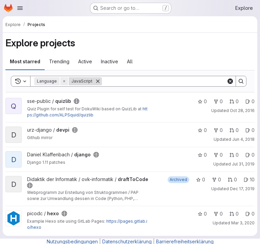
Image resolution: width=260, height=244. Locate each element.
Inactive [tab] (109, 61)
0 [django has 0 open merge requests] (234, 155)
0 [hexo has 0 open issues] (250, 214)
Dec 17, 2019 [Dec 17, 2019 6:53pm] (242, 188)
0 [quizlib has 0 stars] (202, 101)
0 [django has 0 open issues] (250, 155)
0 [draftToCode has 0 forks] (216, 179)
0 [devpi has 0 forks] (218, 130)
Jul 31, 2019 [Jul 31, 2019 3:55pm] (243, 164)
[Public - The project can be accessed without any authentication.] (76, 101)
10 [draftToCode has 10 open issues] (249, 179)
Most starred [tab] (25, 61)
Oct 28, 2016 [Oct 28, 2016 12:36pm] (242, 110)
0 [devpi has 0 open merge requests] (234, 130)
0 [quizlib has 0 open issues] (250, 101)
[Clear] (230, 81)
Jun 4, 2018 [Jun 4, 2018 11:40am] (243, 139)
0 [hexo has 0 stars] (202, 214)
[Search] (164, 81)
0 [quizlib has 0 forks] (218, 101)
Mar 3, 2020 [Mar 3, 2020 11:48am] (243, 222)
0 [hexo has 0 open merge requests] (234, 214)
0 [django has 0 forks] (218, 155)
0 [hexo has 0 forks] (218, 214)
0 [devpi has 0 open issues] (250, 130)
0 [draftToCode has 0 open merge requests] (232, 179)
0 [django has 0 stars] (202, 155)
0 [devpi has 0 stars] (202, 130)
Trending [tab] (59, 61)
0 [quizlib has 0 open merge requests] (234, 101)
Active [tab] (85, 61)
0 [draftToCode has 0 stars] (200, 179)
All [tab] (130, 61)
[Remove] (98, 81)
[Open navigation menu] (20, 8)
